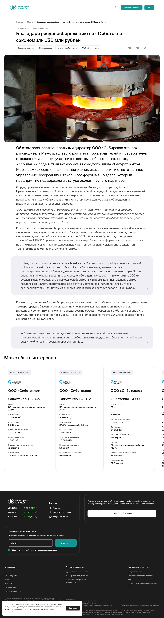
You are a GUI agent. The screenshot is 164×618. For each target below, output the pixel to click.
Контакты (8, 583)
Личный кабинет (131, 7)
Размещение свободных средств (140, 575)
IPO (129, 579)
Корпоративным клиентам (138, 567)
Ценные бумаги (11, 575)
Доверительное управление (77, 572)
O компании (10, 567)
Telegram (56, 508)
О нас (7, 572)
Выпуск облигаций (135, 572)
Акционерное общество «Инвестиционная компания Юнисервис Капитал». (30, 598)
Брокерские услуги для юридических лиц (142, 584)
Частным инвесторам (75, 567)
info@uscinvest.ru (60, 517)
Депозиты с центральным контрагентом (76, 580)
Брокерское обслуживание (77, 575)
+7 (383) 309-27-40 (62, 512)
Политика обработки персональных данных (140, 605)
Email (14, 542)
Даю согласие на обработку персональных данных (34, 550)
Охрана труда (10, 587)
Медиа (7, 579)
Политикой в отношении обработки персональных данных (34, 612)
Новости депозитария (13, 591)
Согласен (73, 608)
